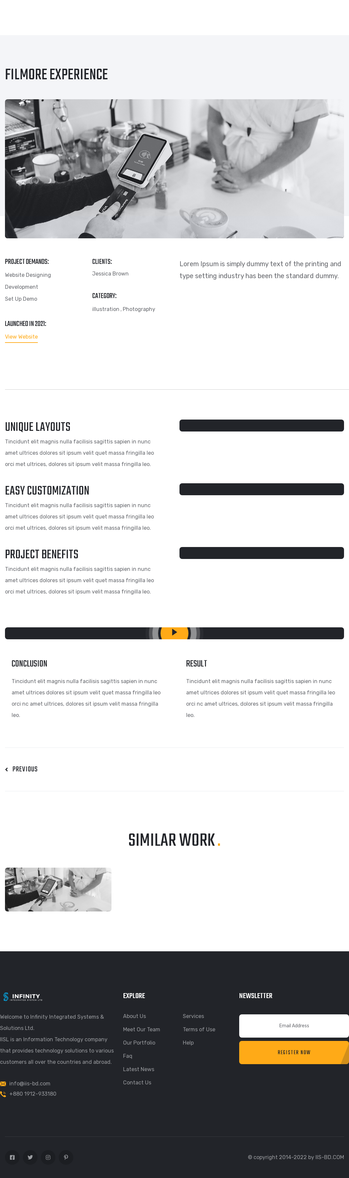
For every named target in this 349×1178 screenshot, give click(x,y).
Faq (127, 1056)
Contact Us (137, 1082)
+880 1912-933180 (32, 1094)
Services (193, 1016)
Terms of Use (199, 1029)
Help (188, 1043)
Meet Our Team (141, 1029)
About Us (134, 1016)
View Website (21, 337)
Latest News (138, 1069)
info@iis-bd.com (29, 1083)
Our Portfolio (139, 1043)
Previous (21, 769)
